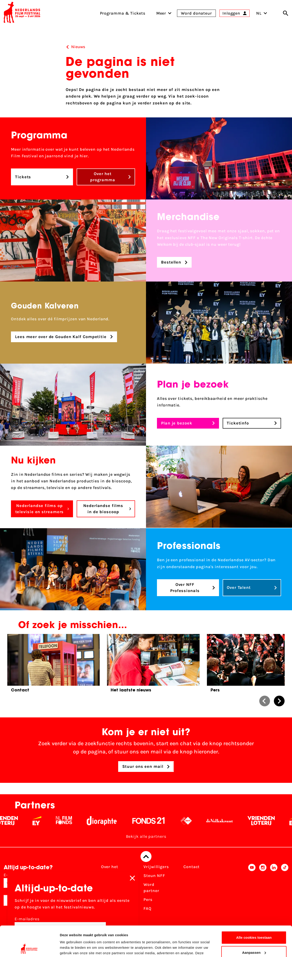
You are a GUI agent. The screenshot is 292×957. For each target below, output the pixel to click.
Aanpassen (254, 924)
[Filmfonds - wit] (71, 820)
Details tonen (70, 948)
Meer (161, 13)
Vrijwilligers (156, 866)
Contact (191, 866)
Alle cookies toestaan (254, 909)
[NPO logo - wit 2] (193, 820)
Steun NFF (154, 875)
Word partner (151, 887)
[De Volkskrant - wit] (227, 820)
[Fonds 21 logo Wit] (155, 820)
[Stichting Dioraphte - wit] (109, 820)
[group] (53, 665)
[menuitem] (161, 13)
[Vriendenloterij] (268, 820)
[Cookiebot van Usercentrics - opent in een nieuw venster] (30, 948)
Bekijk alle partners (146, 836)
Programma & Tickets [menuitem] (122, 13)
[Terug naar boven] (146, 856)
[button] (264, 701)
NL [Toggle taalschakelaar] (261, 13)
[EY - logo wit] (44, 820)
